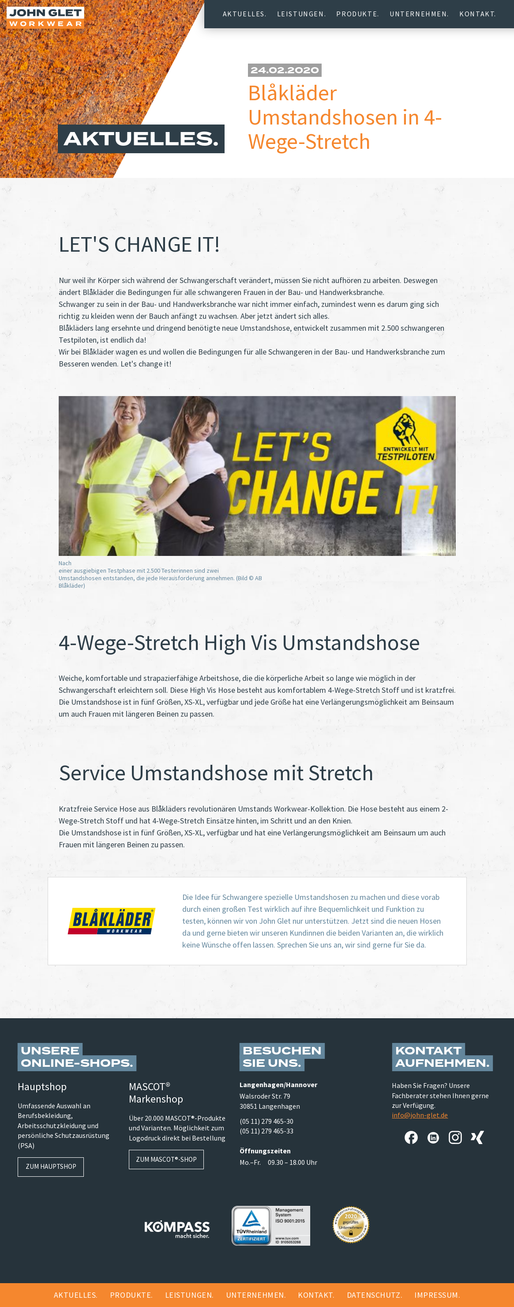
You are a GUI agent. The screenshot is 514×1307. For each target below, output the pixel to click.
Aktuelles (244, 13)
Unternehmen (418, 13)
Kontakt (476, 13)
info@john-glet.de (420, 1115)
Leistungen (300, 13)
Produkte (356, 13)
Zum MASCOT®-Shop (166, 1159)
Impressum (436, 1295)
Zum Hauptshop (51, 1166)
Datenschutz (374, 1295)
